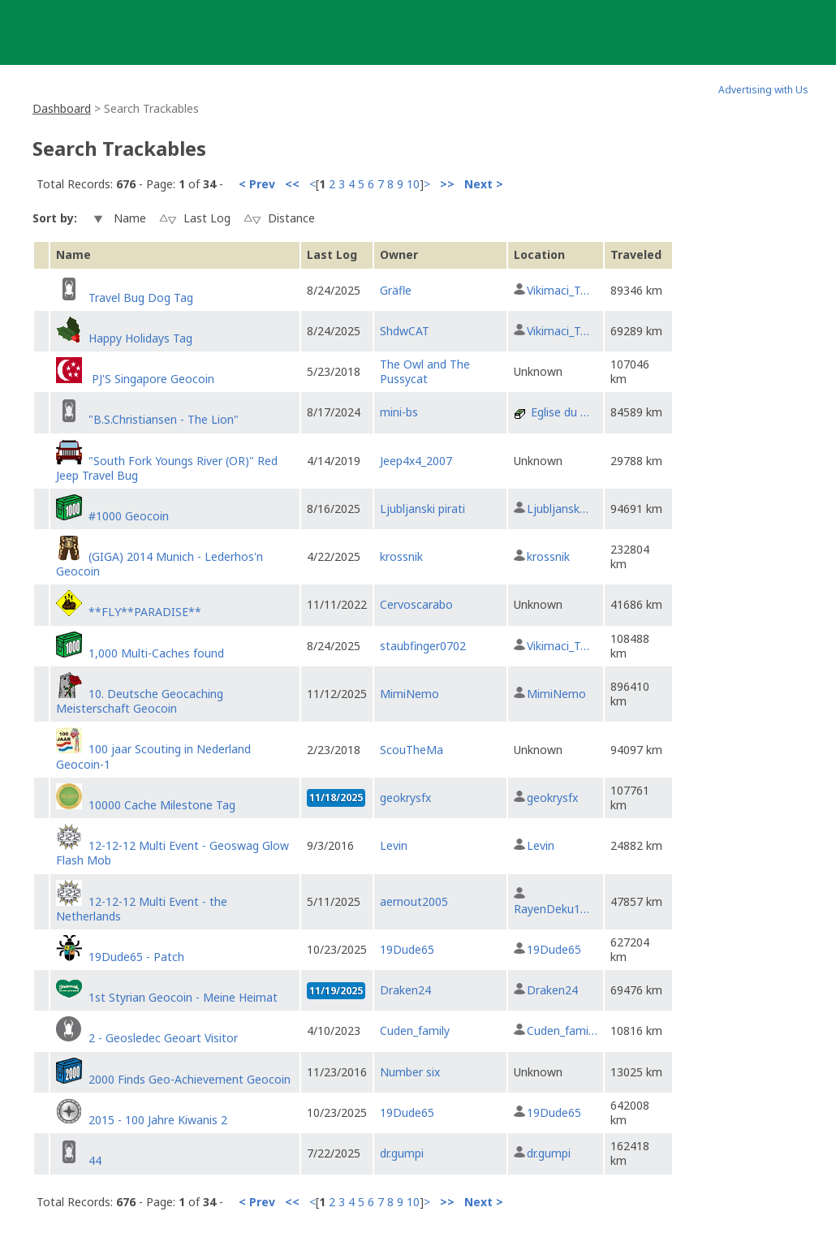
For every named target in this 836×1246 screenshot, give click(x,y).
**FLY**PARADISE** (144, 611)
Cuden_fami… (562, 1030)
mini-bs (399, 412)
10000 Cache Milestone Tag (161, 805)
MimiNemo (409, 693)
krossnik (401, 556)
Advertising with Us (763, 90)
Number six (410, 1072)
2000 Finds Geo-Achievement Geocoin (189, 1079)
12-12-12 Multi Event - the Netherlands (141, 909)
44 (94, 1160)
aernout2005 (414, 901)
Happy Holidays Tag (140, 338)
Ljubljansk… (557, 508)
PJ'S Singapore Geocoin (151, 378)
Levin (393, 845)
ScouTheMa (411, 749)
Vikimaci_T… (558, 290)
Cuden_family (415, 1030)
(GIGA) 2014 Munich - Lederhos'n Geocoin (159, 564)
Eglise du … (560, 412)
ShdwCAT (404, 330)
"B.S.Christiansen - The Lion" (163, 419)
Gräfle (396, 290)
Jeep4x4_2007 (416, 460)
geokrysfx (405, 797)
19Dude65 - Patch (136, 956)
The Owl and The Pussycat (425, 371)
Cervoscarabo (416, 604)
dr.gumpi (402, 1153)
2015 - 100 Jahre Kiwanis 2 (157, 1119)
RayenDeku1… (551, 908)
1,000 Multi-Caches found (156, 653)
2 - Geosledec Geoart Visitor (163, 1038)
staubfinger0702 (423, 645)
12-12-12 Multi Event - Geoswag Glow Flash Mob (172, 853)
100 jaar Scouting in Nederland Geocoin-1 (153, 756)
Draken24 (405, 990)
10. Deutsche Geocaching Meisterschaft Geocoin (139, 701)
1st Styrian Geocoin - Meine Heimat (183, 997)
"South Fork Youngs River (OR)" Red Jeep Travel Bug (167, 468)
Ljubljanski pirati (422, 508)
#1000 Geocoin (128, 516)
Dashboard (61, 108)
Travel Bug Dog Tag (140, 297)
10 (413, 184)
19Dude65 (407, 949)
